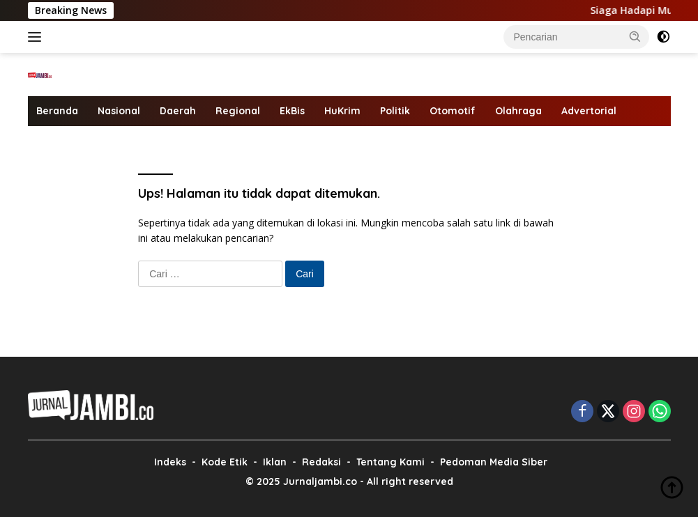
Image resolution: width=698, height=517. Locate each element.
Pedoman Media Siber (493, 462)
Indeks (170, 462)
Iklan (275, 462)
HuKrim (342, 111)
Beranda (57, 111)
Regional (237, 111)
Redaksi (321, 462)
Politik (395, 111)
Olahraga (518, 111)
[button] (635, 36)
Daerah (178, 111)
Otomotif (453, 111)
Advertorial (588, 111)
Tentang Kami (390, 462)
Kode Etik (225, 462)
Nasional (119, 111)
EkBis (292, 111)
